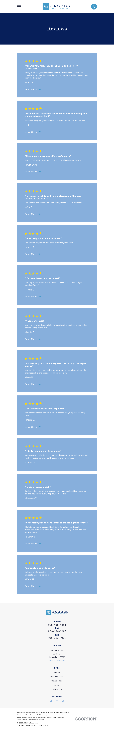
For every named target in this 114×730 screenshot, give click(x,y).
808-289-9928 (57, 637)
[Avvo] (51, 701)
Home (57, 672)
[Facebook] (57, 701)
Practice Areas (56, 676)
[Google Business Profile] (63, 701)
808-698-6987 (57, 631)
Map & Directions (57, 660)
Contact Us (57, 689)
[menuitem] (20, 725)
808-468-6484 (57, 624)
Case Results (56, 681)
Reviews (57, 685)
